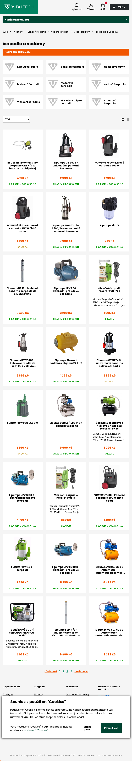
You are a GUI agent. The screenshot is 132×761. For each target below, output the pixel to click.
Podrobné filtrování (18, 52)
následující (81, 671)
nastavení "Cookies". (36, 730)
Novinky (38, 694)
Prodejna (8, 694)
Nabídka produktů (17, 19)
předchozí (50, 671)
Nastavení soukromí (112, 755)
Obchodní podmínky (77, 694)
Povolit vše (111, 728)
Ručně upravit (87, 728)
